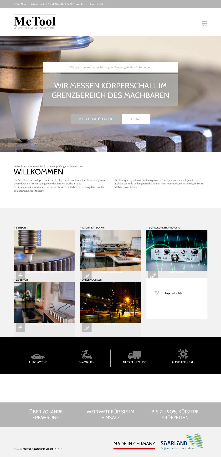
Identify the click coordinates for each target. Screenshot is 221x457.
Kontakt (136, 119)
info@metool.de (96, 4)
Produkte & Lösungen (95, 119)
